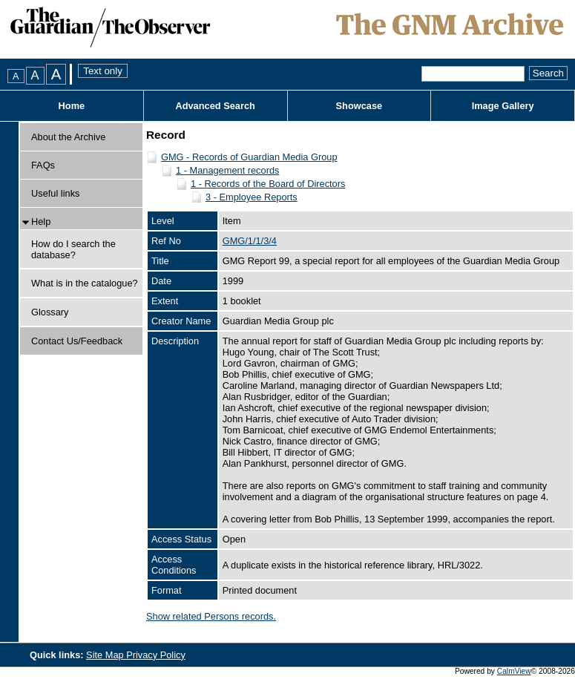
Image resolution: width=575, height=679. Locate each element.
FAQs (43, 165)
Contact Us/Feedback (76, 341)
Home (72, 105)
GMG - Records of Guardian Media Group (249, 157)
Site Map (106, 654)
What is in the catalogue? (84, 283)
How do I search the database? (73, 249)
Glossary (50, 312)
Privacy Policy (155, 654)
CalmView (514, 671)
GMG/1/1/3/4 (250, 240)
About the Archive (68, 136)
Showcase (359, 105)
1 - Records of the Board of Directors (268, 183)
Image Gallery (503, 105)
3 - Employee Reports (252, 197)
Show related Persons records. (211, 616)
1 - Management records (227, 170)
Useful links (55, 193)
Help (40, 221)
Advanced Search (214, 105)
